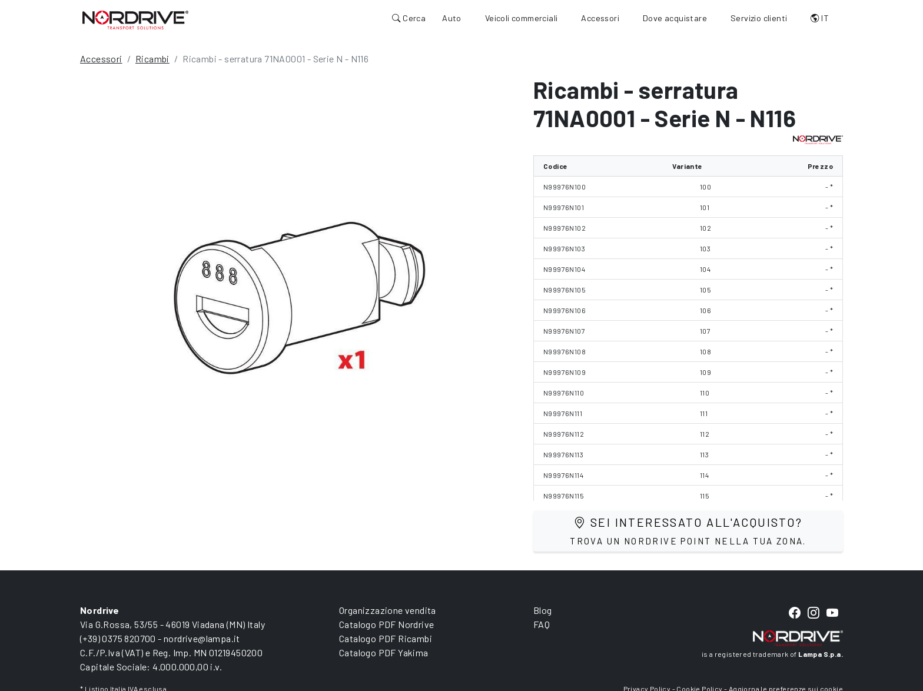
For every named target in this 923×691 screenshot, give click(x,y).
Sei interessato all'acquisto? (688, 530)
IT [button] (820, 18)
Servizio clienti (759, 18)
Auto (452, 18)
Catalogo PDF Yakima (384, 652)
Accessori (600, 18)
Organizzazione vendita (387, 610)
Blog (542, 610)
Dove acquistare (675, 18)
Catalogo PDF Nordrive (386, 624)
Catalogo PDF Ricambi (385, 638)
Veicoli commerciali (521, 18)
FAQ (541, 624)
